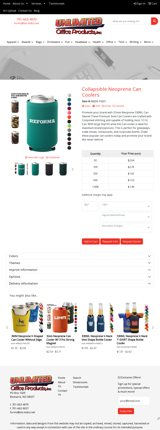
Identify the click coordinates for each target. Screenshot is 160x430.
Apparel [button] (11, 42)
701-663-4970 (27, 19)
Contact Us (25, 10)
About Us (18, 3)
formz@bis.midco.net (26, 23)
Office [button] (109, 42)
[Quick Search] (130, 21)
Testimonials (57, 3)
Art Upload (9, 10)
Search (77, 378)
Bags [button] (39, 42)
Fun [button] (67, 42)
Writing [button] (134, 42)
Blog (37, 10)
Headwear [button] (81, 42)
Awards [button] (26, 42)
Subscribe (126, 411)
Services (36, 3)
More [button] (147, 42)
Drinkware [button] (53, 42)
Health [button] (97, 42)
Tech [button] (121, 42)
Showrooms (78, 382)
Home (6, 3)
